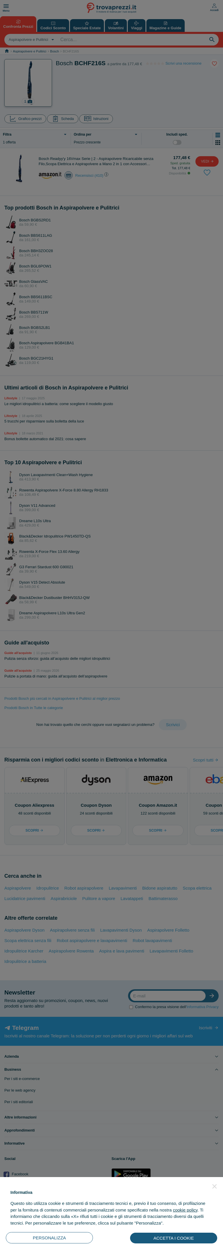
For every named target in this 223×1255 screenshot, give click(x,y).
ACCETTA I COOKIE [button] (174, 1238)
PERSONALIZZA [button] (49, 1237)
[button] (214, 1186)
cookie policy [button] (185, 1209)
